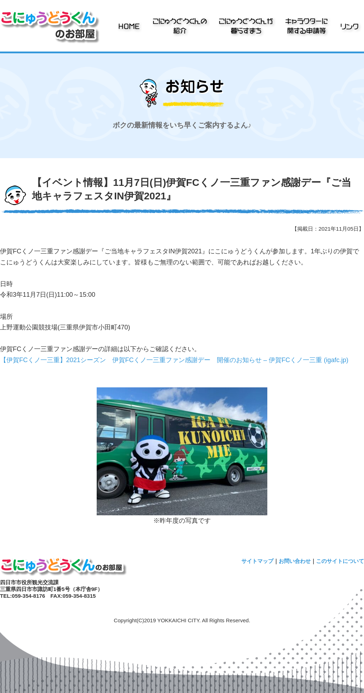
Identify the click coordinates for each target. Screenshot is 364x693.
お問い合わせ (295, 561)
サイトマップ (257, 561)
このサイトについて (340, 561)
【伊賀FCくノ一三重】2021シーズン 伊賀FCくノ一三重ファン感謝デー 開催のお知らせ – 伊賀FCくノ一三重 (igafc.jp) (174, 360)
